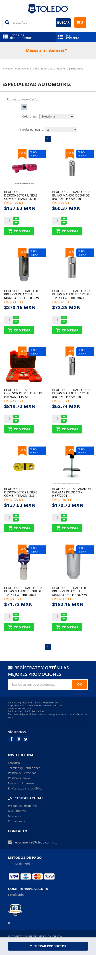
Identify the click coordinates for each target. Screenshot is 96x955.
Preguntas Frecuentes (22, 806)
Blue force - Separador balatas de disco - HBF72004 (71, 492)
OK (79, 684)
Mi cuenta (14, 816)
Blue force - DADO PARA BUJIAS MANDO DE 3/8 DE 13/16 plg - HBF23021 (23, 591)
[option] (48, 50)
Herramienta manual (27, 68)
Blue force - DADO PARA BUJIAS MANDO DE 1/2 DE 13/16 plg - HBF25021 (71, 294)
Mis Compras (17, 811)
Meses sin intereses (21, 783)
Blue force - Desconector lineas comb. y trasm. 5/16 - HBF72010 (21, 195)
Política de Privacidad (22, 773)
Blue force (77, 68)
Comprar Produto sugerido (19, 231)
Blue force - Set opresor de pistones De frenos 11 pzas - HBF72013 (23, 393)
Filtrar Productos (48, 946)
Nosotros (14, 762)
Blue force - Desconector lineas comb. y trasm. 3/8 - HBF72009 (20, 492)
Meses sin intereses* (46, 50)
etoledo (7, 68)
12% (22, 152)
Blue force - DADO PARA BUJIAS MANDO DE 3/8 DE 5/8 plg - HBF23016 (71, 195)
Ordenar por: (30, 116)
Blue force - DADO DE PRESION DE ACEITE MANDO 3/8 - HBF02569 (69, 591)
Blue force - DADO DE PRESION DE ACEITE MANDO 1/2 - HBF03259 (21, 294)
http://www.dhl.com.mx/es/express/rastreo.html (35, 705)
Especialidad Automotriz (55, 68)
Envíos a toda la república (25, 788)
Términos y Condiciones (24, 768)
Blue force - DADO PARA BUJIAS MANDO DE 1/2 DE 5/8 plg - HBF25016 (71, 393)
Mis (75, 37)
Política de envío (19, 778)
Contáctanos (16, 821)
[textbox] (37, 22)
